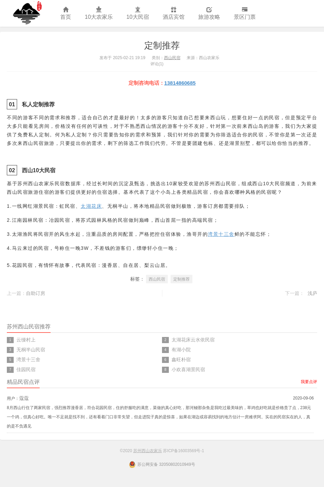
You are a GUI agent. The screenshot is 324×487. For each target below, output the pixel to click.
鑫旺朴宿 (181, 359)
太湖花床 (91, 206)
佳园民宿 (26, 369)
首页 (65, 13)
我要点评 (309, 381)
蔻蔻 (24, 398)
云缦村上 (26, 339)
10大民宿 (137, 13)
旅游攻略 (209, 13)
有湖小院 (181, 349)
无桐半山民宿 (30, 349)
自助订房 (35, 293)
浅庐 (312, 293)
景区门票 (245, 13)
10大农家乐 (99, 13)
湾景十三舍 (221, 234)
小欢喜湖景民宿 (188, 369)
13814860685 (180, 83)
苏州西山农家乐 (26, 13)
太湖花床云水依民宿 (193, 339)
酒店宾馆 (174, 13)
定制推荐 (162, 45)
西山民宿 (172, 57)
